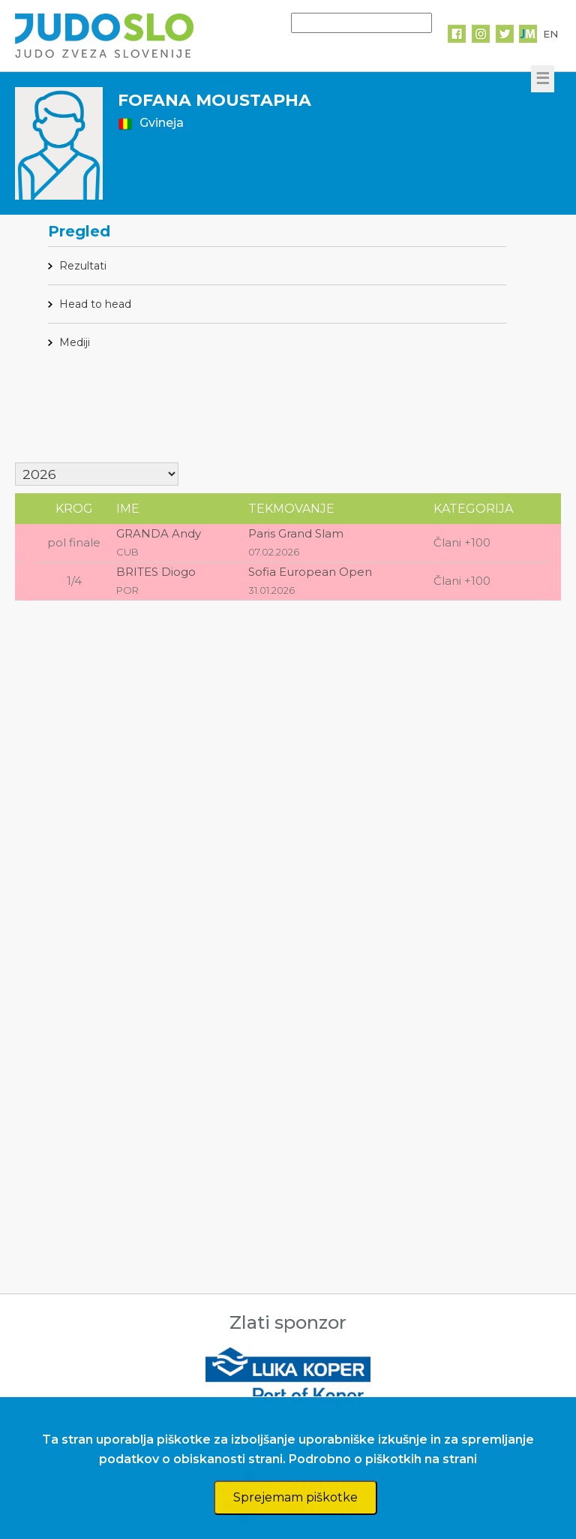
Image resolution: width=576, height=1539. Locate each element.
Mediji (74, 342)
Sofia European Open (310, 572)
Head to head (95, 304)
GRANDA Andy (158, 533)
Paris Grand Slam (296, 533)
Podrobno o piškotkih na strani (383, 1459)
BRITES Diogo (156, 572)
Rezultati (82, 266)
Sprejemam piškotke (295, 1497)
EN (550, 34)
